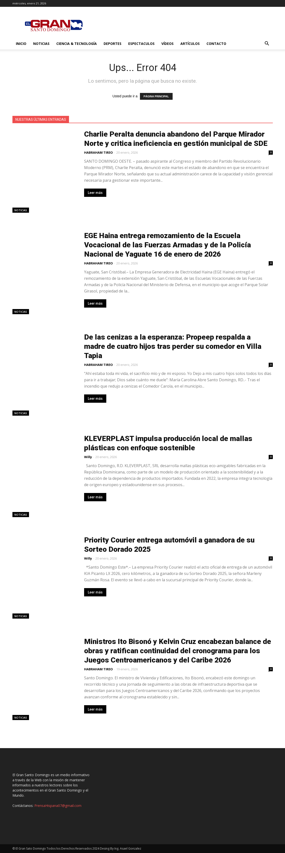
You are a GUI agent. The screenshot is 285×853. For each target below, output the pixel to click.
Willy (88, 457)
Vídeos (167, 43)
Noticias (41, 43)
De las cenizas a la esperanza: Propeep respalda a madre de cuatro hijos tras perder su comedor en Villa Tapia (172, 346)
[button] (267, 44)
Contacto (216, 43)
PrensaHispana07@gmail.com (57, 805)
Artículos (190, 43)
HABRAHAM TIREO (98, 152)
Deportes (112, 43)
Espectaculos (141, 43)
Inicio (21, 43)
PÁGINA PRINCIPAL (156, 96)
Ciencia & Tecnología (76, 43)
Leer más (95, 193)
